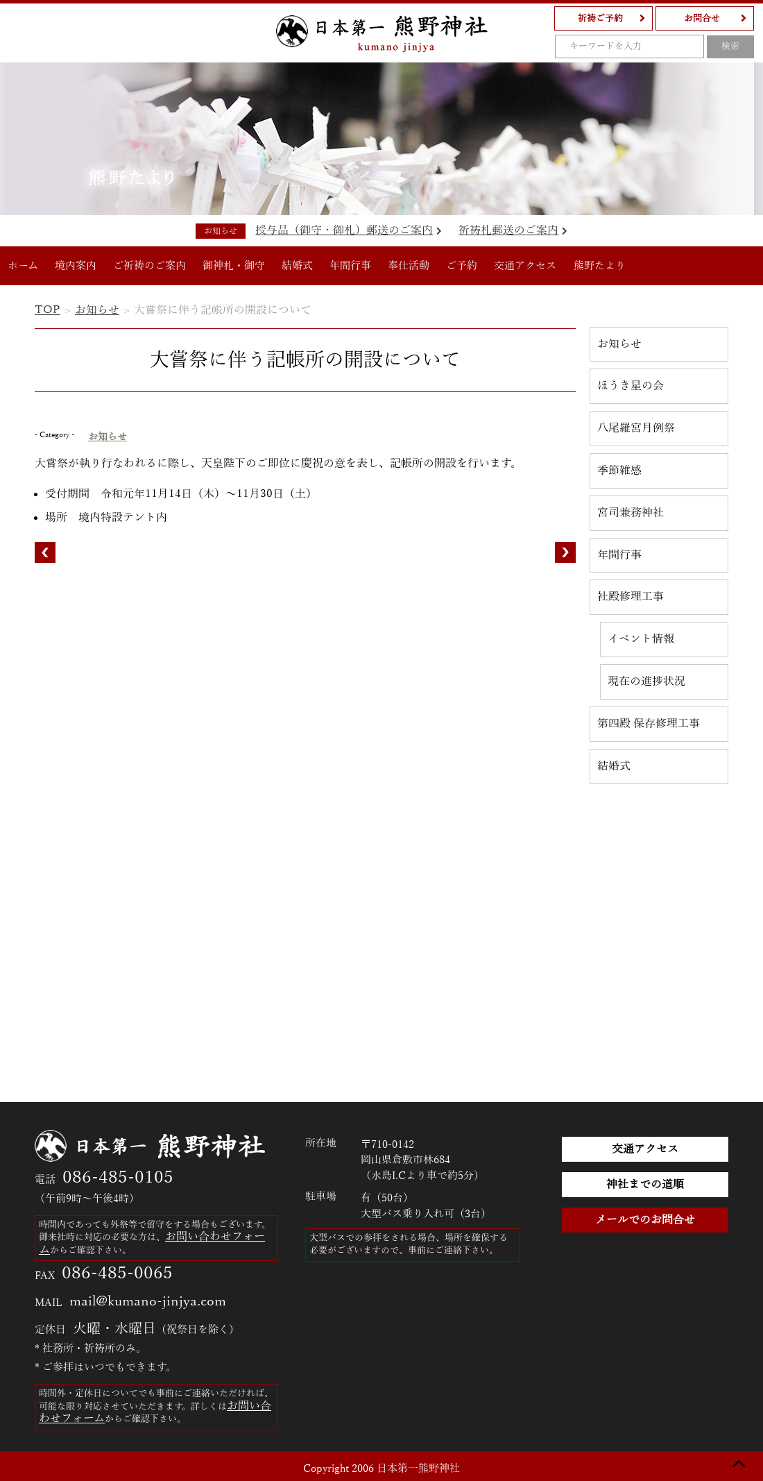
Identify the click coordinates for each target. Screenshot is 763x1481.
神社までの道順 (645, 1184)
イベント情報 (641, 639)
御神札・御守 (234, 265)
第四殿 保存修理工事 (648, 724)
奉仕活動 (408, 265)
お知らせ (97, 310)
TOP (47, 310)
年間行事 (350, 265)
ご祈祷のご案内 (149, 265)
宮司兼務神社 (630, 513)
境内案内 (75, 265)
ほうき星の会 (630, 386)
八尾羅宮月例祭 (636, 428)
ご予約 (461, 265)
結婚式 (297, 265)
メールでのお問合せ (645, 1220)
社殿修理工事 (630, 597)
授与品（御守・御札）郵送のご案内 (348, 230)
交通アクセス (525, 265)
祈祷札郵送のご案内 (512, 230)
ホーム (23, 265)
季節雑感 (619, 470)
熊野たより (600, 265)
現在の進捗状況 (646, 681)
